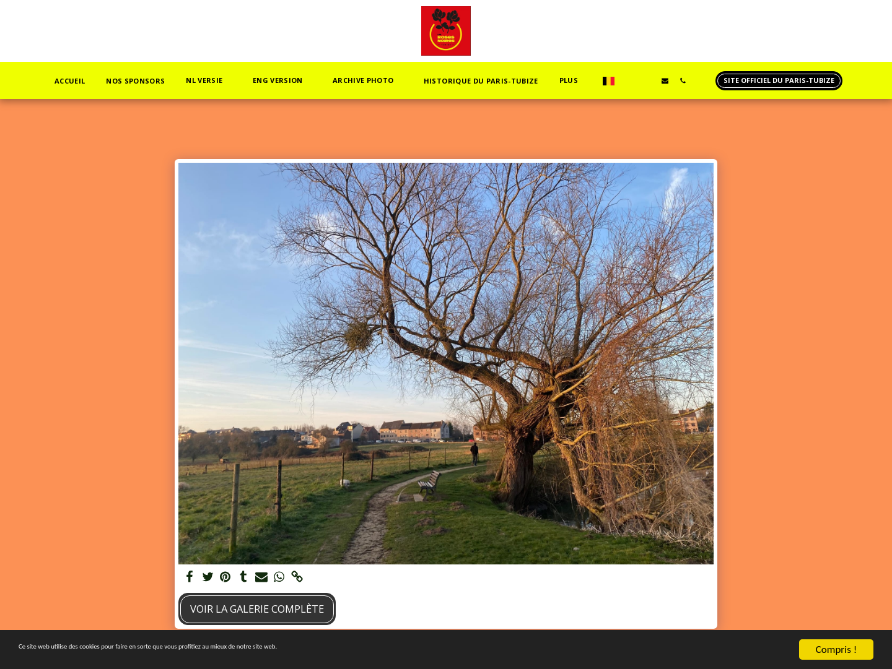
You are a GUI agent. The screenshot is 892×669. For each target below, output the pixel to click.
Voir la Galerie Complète (257, 609)
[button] (175, 80)
